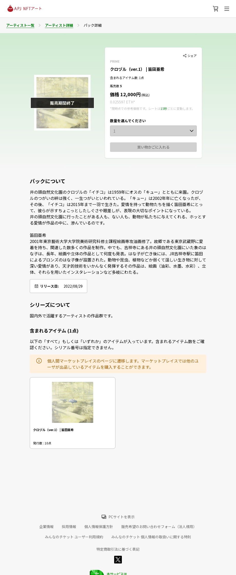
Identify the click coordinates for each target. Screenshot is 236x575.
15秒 (164, 108)
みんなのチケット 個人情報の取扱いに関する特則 (151, 536)
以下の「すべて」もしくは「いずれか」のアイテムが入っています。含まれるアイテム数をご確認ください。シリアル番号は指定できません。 (117, 344)
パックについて (47, 181)
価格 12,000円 (125, 94)
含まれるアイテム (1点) (54, 330)
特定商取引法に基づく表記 (118, 549)
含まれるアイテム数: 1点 (127, 77)
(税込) (145, 95)
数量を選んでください (128, 120)
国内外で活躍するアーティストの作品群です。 (72, 316)
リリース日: (49, 286)
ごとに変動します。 (181, 108)
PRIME (115, 61)
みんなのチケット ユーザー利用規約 (74, 536)
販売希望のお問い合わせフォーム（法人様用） (159, 526)
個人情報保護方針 (98, 526)
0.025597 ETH (121, 102)
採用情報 (69, 526)
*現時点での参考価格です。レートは (135, 108)
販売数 (115, 86)
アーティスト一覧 (20, 25)
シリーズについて (50, 304)
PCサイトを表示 (122, 516)
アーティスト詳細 (59, 25)
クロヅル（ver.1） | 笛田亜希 (137, 69)
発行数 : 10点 (42, 443)
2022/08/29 (73, 286)
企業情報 (46, 526)
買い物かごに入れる (153, 147)
